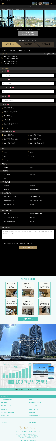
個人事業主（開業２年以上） (11, 139)
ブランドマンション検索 (6, 399)
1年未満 (5, 167)
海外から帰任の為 (8, 204)
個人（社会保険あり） (9, 135)
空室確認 (31, 217)
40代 (4, 156)
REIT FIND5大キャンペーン (28, 319)
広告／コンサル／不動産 (9, 112)
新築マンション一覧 (33, 409)
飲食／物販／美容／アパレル (11, 124)
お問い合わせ (4, 422)
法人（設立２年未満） (9, 143)
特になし (5, 178)
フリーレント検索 (33, 406)
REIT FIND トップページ (6, 396)
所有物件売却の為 (8, 200)
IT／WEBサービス (7, 116)
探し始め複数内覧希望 (35, 213)
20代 (4, 152)
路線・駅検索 (4, 402)
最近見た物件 (47, 7)
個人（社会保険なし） (35, 139)
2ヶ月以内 (31, 185)
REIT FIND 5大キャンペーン (35, 402)
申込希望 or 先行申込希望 (10, 217)
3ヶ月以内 (5, 189)
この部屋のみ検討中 (8, 222)
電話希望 (31, 174)
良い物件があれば (34, 189)
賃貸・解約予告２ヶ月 (35, 200)
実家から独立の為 (34, 196)
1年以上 (31, 167)
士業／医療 (6, 120)
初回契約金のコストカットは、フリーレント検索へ (27, 389)
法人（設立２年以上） (35, 135)
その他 (5, 128)
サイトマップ (32, 419)
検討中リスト (9, 7)
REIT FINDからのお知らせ (6, 419)
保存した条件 (28, 7)
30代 (30, 152)
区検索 (30, 399)
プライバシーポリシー (7, 243)
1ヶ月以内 (5, 185)
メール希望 (6, 174)
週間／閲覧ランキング (6, 406)
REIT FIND (3, 9)
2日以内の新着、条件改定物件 (7, 412)
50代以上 (31, 156)
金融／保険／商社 (8, 108)
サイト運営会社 (32, 422)
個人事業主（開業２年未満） (37, 143)
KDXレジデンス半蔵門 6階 (10, 57)
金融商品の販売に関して (34, 415)
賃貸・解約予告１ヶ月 (9, 196)
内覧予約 (5, 213)
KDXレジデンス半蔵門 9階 (10, 61)
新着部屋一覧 (4, 409)
